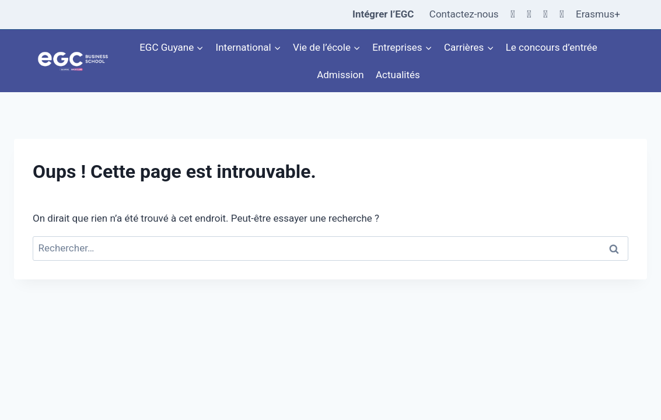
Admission (340, 74)
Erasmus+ (598, 14)
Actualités (398, 74)
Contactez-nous (464, 14)
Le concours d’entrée (551, 47)
